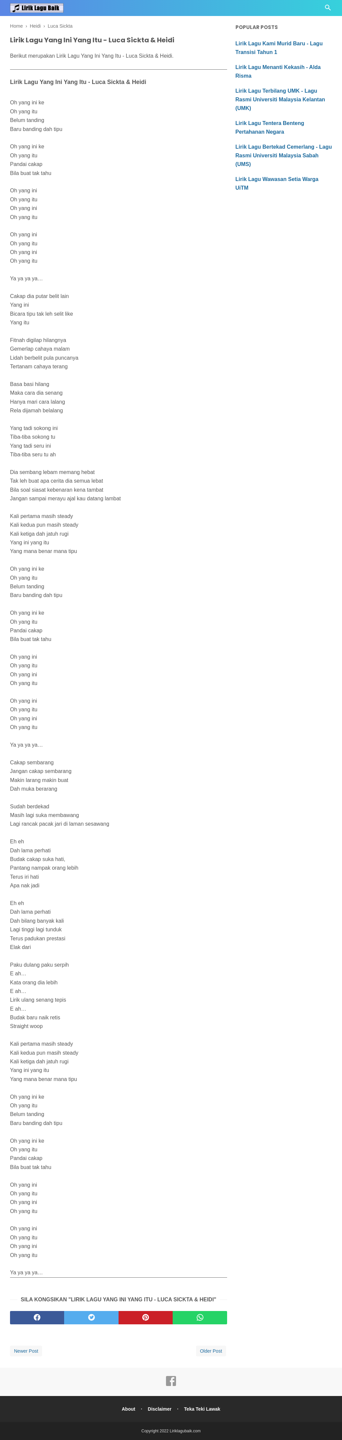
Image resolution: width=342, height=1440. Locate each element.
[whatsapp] (200, 1317)
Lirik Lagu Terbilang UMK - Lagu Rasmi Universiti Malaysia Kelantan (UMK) (280, 99)
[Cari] (328, 9)
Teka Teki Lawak (202, 1409)
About (128, 1409)
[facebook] (37, 1317)
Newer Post (26, 1351)
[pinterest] (146, 1317)
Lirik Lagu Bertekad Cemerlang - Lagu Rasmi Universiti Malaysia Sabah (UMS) (283, 155)
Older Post (211, 1351)
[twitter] (91, 1317)
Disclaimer (160, 1409)
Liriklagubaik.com (185, 1431)
